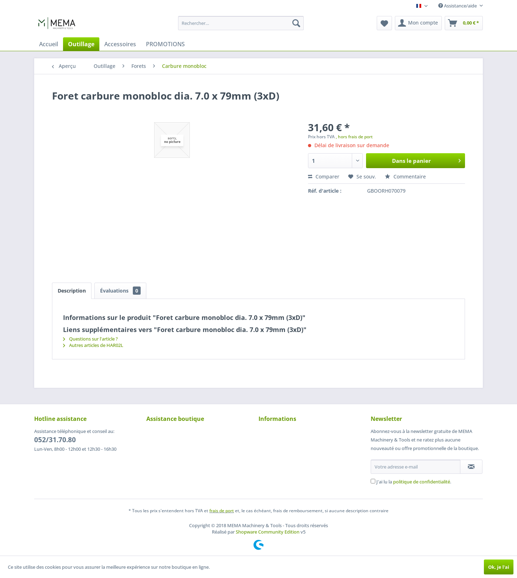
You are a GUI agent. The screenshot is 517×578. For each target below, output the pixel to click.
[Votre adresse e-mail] (415, 467)
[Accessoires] (120, 44)
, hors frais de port (354, 137)
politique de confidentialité (421, 481)
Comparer (323, 176)
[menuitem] (241, 23)
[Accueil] (48, 44)
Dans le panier (426, 159)
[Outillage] (81, 44)
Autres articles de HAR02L (93, 345)
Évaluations (120, 291)
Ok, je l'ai (498, 567)
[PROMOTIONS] (165, 44)
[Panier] (464, 23)
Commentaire (405, 176)
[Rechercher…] (241, 23)
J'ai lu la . (413, 481)
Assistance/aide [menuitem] (458, 5)
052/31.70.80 (55, 439)
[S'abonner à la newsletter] (471, 467)
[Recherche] (296, 23)
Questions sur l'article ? (90, 339)
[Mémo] (384, 23)
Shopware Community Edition (267, 532)
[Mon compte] (418, 23)
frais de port (221, 511)
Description (72, 290)
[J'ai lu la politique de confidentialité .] (373, 481)
